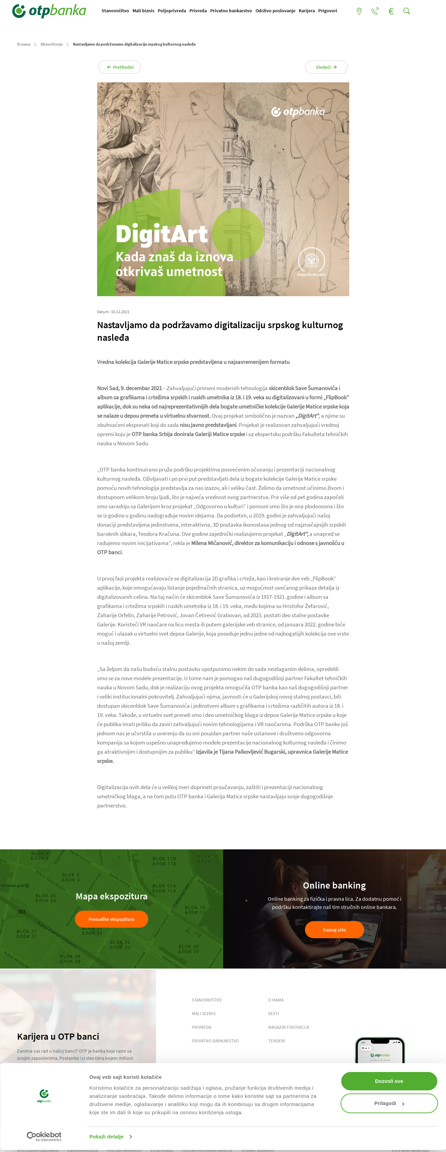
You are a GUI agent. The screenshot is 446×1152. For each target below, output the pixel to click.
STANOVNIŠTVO (207, 1002)
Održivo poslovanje (280, 11)
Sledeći (321, 69)
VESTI (273, 1016)
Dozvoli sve (389, 1081)
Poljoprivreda (177, 11)
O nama (23, 46)
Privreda (203, 11)
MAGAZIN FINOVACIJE (289, 1029)
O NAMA (275, 1002)
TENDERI (276, 1043)
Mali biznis (148, 11)
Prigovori (332, 11)
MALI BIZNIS (204, 1016)
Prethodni (126, 69)
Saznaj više (334, 932)
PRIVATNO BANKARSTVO (215, 1043)
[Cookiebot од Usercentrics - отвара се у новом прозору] (44, 1137)
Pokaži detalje (106, 1136)
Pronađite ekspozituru (112, 921)
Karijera (312, 11)
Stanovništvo (120, 11)
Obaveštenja (52, 46)
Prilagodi (389, 1103)
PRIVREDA (201, 1029)
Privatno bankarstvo (236, 11)
